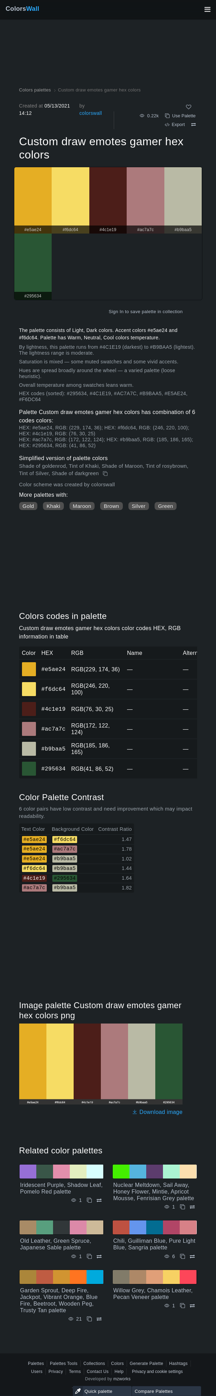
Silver (139, 506)
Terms (75, 1371)
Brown (111, 506)
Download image (157, 1112)
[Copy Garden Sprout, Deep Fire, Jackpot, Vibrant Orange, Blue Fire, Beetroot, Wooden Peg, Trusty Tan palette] (89, 1319)
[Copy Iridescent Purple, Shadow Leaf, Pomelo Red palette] (89, 1200)
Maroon (82, 506)
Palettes (36, 1363)
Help (119, 1371)
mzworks (122, 1378)
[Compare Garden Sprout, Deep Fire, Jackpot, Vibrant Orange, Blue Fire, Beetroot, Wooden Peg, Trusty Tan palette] (99, 1319)
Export (175, 124)
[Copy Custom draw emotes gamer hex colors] (106, 474)
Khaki (53, 506)
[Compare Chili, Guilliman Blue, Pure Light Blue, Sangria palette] (192, 1256)
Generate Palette (146, 1363)
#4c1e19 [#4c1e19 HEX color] (29, 704)
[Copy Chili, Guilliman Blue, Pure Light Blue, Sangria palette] (182, 1256)
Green (165, 506)
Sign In (116, 311)
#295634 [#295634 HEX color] (29, 764)
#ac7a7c (54, 729)
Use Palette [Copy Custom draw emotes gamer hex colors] (180, 115)
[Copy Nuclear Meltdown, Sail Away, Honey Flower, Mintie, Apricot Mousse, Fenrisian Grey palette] (182, 1207)
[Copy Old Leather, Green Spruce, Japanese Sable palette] (89, 1256)
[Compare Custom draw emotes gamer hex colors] (193, 124)
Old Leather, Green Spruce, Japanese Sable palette (55, 1244)
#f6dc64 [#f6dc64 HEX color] (29, 684)
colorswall (90, 113)
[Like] (189, 107)
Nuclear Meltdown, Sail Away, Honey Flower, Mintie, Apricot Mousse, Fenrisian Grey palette (153, 1191)
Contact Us (98, 1371)
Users (37, 1371)
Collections (94, 1363)
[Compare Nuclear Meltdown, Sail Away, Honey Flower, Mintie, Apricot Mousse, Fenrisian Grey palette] (192, 1207)
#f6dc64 (54, 689)
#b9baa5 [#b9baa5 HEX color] (29, 744)
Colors (22, 8)
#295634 (54, 769)
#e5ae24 (54, 669)
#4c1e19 (54, 709)
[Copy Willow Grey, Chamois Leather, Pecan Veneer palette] (182, 1305)
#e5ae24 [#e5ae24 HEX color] (29, 664)
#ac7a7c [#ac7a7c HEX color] (29, 724)
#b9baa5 (54, 749)
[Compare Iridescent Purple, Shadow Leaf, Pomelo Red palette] (99, 1200)
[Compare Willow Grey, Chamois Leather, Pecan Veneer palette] (192, 1305)
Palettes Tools (63, 1363)
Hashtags (178, 1363)
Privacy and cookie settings (157, 1371)
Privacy (56, 1371)
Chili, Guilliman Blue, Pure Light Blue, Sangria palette (154, 1244)
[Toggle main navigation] (207, 9)
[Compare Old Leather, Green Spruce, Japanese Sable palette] (99, 1256)
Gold (28, 506)
